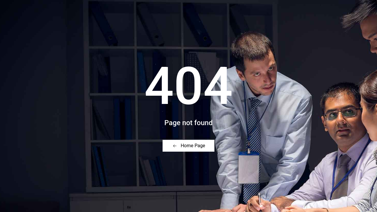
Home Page (188, 146)
